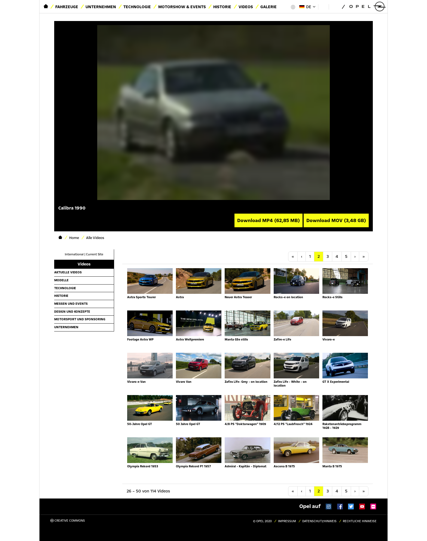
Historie (222, 7)
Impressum (287, 521)
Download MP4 (268, 220)
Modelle (61, 280)
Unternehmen (101, 7)
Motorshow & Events (182, 7)
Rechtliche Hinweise (360, 521)
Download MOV (336, 220)
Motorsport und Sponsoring (79, 319)
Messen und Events (71, 303)
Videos (246, 7)
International (74, 254)
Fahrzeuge (66, 7)
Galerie (268, 7)
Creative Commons (67, 521)
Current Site (94, 254)
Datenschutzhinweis (319, 521)
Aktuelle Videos (68, 272)
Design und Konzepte (72, 311)
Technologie (137, 7)
